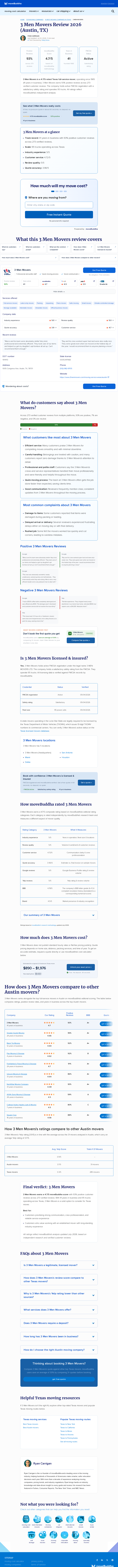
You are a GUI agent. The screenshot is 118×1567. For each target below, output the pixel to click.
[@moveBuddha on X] (107, 1560)
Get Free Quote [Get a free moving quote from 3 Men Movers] (59, 1379)
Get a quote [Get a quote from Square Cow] (106, 1116)
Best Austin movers (31, 1428)
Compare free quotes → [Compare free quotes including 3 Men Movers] (81, 640)
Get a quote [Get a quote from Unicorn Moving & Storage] (106, 1075)
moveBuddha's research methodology (44, 925)
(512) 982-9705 (66, 368)
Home (22, 19)
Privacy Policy (37, 1561)
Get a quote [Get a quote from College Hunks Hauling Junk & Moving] (106, 1106)
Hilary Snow (45, 40)
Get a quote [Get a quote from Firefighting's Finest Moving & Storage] (106, 1065)
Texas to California (67, 1428)
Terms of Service (38, 1565)
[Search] (112, 11)
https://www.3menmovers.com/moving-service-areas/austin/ (84, 377)
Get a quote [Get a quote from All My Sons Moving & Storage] (106, 1096)
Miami (27, 757)
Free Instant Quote (59, 214)
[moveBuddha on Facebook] (97, 1560)
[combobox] (59, 205)
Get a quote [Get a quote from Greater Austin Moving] (106, 1034)
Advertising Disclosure (107, 3)
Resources (47, 11)
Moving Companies (13, 1565)
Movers (33, 11)
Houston (65, 757)
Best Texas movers (30, 1424)
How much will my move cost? (59, 186)
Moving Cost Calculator (15, 11)
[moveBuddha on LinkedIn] (102, 1560)
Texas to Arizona (66, 1435)
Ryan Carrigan (33, 36)
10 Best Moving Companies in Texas (58, 19)
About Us (77, 11)
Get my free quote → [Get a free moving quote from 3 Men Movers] (84, 113)
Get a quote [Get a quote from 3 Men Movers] (106, 1024)
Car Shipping (62, 11)
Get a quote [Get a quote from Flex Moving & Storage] (106, 1054)
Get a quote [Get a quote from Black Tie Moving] (106, 1044)
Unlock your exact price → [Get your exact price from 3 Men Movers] (80, 967)
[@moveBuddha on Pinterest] (112, 1560)
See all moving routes (68, 1442)
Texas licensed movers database (34, 731)
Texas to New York (67, 1424)
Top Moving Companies (34, 19)
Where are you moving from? (45, 197)
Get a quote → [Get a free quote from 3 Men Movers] (86, 783)
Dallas (27, 762)
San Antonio (67, 753)
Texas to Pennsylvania (69, 1438)
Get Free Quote (99, 270)
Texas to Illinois (66, 1431)
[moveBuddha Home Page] (13, 3)
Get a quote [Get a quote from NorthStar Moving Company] (106, 1085)
